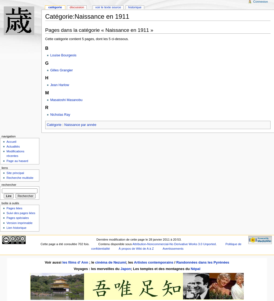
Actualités (13, 146)
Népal (195, 269)
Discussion (77, 7)
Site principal (15, 173)
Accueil (11, 141)
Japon (125, 269)
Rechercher (9, 184)
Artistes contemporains (153, 262)
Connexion (260, 1)
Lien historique (16, 227)
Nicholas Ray (60, 115)
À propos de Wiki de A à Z (136, 248)
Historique (135, 7)
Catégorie (54, 125)
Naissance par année (80, 125)
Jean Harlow (59, 85)
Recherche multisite (19, 177)
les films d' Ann (75, 262)
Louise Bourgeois (63, 55)
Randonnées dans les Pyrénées (202, 262)
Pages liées (14, 208)
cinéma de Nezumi (110, 262)
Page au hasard (17, 161)
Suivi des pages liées (20, 213)
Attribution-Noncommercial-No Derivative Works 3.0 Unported (174, 244)
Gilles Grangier (61, 70)
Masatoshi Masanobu (66, 100)
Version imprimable (19, 223)
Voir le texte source (108, 7)
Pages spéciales (17, 217)
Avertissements (173, 248)
